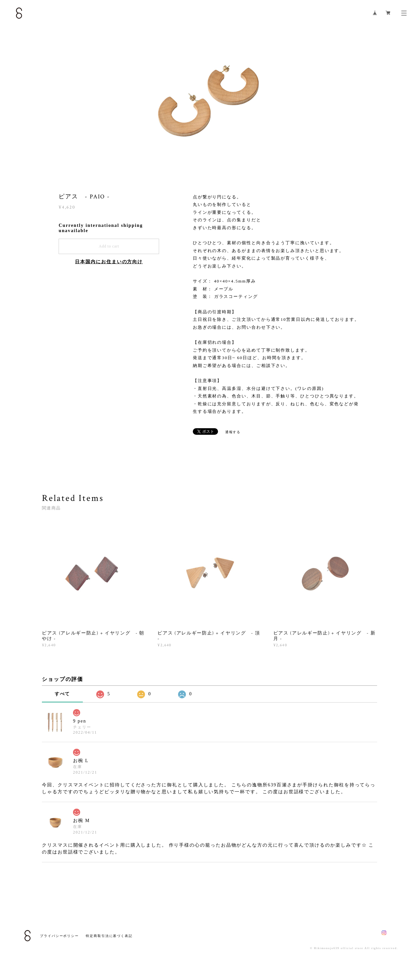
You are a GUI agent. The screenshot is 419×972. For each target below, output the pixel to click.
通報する (233, 432)
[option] (209, 100)
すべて (62, 693)
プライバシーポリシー (59, 936)
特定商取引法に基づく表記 (109, 936)
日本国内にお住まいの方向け (109, 261)
